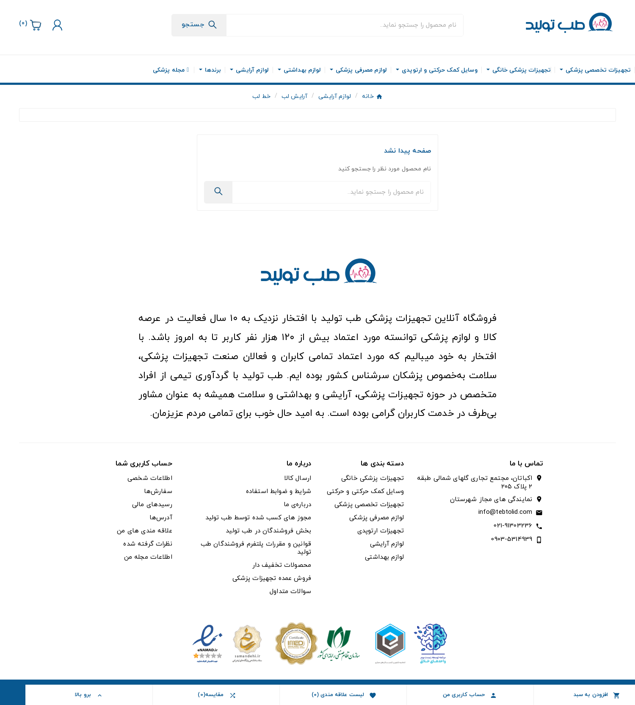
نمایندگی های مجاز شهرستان (491, 500)
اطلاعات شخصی (149, 478)
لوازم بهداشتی (384, 557)
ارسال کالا (297, 478)
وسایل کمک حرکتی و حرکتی (365, 491)
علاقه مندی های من (144, 531)
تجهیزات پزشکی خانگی (372, 478)
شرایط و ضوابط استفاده (278, 491)
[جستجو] (344, 25)
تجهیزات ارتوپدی (380, 531)
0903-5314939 (511, 539)
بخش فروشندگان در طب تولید (268, 531)
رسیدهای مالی (152, 504)
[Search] (199, 24)
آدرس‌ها (160, 517)
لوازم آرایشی (387, 544)
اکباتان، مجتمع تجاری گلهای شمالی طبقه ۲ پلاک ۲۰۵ (474, 482)
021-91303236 (513, 525)
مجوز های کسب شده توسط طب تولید (258, 517)
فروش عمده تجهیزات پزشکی (271, 578)
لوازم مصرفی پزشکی (376, 517)
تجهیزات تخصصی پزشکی (369, 504)
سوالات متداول (290, 591)
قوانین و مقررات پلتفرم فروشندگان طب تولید (256, 548)
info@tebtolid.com (505, 512)
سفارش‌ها (158, 491)
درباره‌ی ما (298, 504)
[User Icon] (56, 25)
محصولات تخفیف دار (281, 565)
